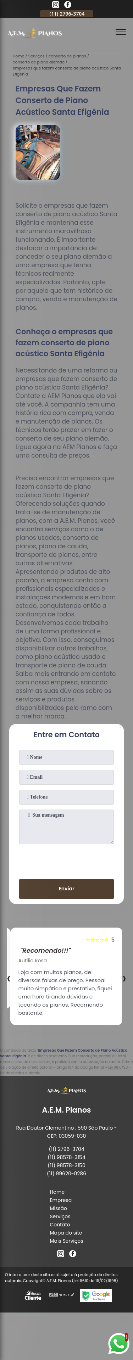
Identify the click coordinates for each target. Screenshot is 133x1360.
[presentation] (67, 860)
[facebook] (67, 5)
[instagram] (55, 5)
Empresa (61, 1200)
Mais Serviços (66, 1240)
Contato (60, 1224)
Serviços (60, 1216)
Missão (58, 1208)
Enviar (66, 888)
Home (57, 1192)
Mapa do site (66, 1232)
